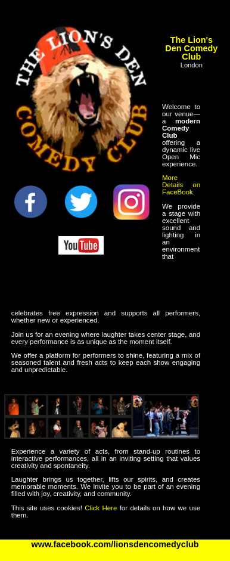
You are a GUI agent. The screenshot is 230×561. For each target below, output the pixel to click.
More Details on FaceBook (181, 185)
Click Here (101, 508)
